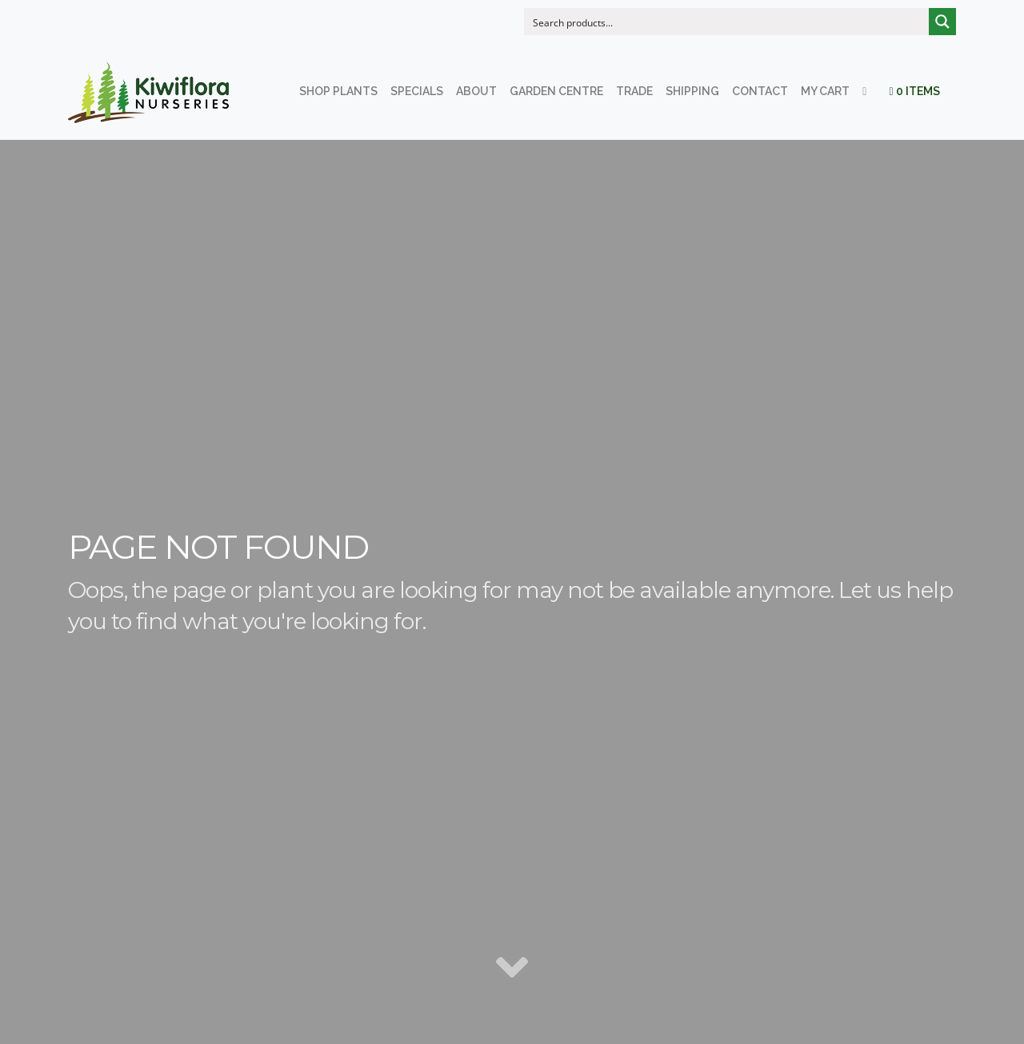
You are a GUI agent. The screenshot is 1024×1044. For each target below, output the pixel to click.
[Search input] (727, 21)
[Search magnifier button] (942, 21)
